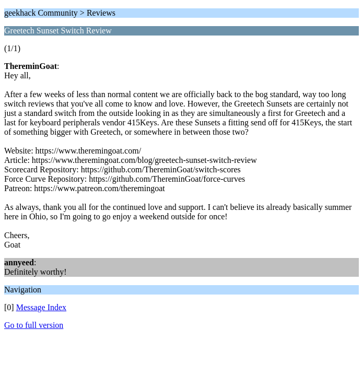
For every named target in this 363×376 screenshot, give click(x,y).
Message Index (41, 307)
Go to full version (33, 325)
